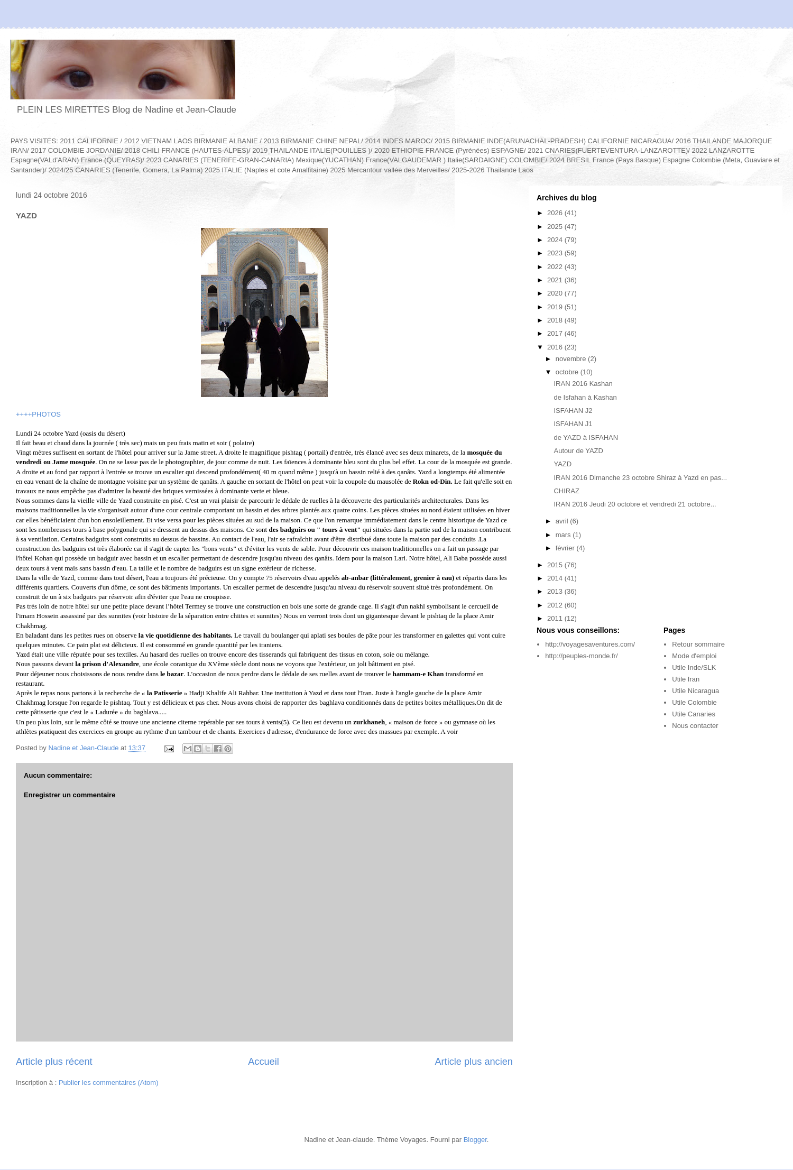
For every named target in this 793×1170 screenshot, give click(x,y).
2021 (556, 280)
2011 (556, 618)
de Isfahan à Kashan (585, 397)
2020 (556, 293)
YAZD (562, 464)
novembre (572, 359)
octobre (568, 372)
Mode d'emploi (694, 656)
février (566, 548)
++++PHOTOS (38, 414)
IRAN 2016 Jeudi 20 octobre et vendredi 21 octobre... (635, 504)
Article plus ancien (474, 1061)
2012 (556, 605)
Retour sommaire (698, 644)
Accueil (263, 1061)
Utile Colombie (694, 702)
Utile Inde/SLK (694, 667)
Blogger (475, 1140)
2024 (556, 240)
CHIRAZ (566, 491)
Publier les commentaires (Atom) (109, 1082)
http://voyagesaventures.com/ (590, 644)
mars (564, 535)
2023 (556, 253)
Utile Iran (685, 679)
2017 (556, 333)
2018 (556, 320)
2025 (556, 227)
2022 (556, 267)
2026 (556, 213)
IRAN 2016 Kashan (583, 384)
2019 (556, 307)
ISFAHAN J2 (573, 410)
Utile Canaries (693, 714)
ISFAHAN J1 (573, 424)
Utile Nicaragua (695, 691)
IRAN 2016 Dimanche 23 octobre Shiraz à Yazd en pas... (640, 478)
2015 (556, 565)
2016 (556, 347)
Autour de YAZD (578, 451)
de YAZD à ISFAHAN (586, 437)
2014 (556, 578)
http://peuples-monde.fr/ (581, 656)
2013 (556, 591)
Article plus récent (54, 1061)
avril (563, 521)
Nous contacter (695, 726)
